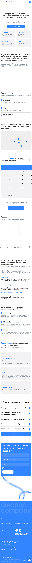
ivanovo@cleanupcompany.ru (8, 547)
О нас (2, 530)
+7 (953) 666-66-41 (10, 542)
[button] (16, 26)
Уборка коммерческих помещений (23, 521)
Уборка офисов (4, 518)
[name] (15, 455)
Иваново (10, 1)
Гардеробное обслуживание (21, 523)
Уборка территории (5, 523)
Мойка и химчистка (5, 521)
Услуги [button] (2, 516)
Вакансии (3, 534)
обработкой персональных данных (18, 468)
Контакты (3, 536)
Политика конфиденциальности (7, 557)
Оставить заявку (8, 472)
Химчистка (17, 526)
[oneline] (15, 464)
